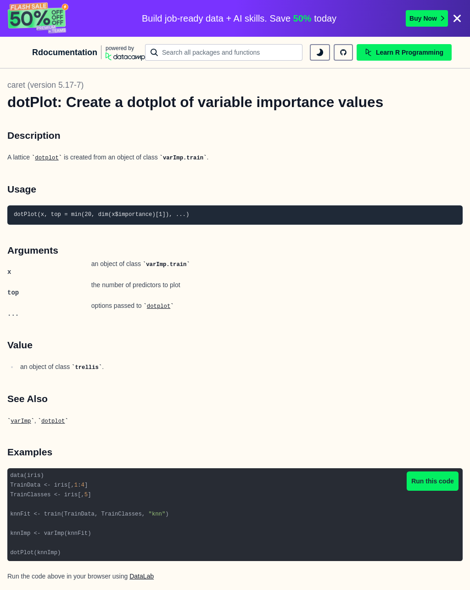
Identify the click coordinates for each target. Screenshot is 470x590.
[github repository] (343, 52)
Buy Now (426, 18)
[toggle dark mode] (320, 52)
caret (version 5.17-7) (45, 85)
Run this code (432, 481)
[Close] (457, 18)
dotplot (46, 158)
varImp (21, 421)
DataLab (141, 576)
